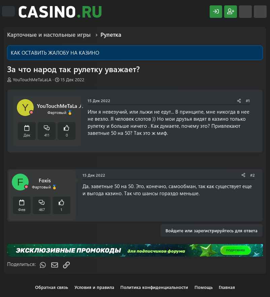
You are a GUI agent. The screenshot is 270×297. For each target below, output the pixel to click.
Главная (227, 287)
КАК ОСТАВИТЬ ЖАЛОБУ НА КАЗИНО (55, 52)
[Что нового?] (245, 11)
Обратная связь (51, 287)
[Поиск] (260, 11)
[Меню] (8, 11)
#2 (252, 175)
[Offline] (31, 112)
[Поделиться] (239, 101)
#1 (248, 100)
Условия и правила (94, 287)
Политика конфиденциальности (154, 287)
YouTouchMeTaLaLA (32, 79)
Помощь (203, 287)
